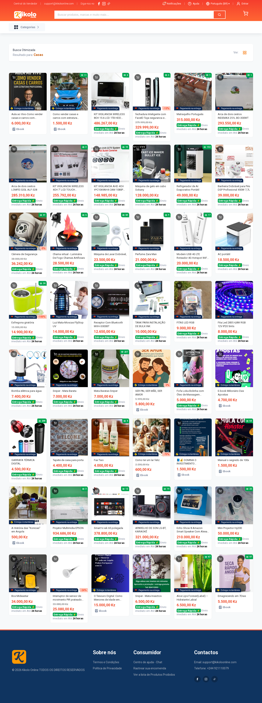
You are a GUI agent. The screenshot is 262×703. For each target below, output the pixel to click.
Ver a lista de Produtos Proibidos (154, 674)
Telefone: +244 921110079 (211, 668)
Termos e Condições (106, 662)
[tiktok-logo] (108, 3)
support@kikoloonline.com (59, 3)
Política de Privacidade (107, 668)
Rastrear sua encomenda (149, 668)
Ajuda (193, 4)
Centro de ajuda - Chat (147, 662)
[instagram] (104, 3)
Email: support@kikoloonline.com (215, 662)
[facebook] (99, 3)
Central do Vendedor (25, 3)
